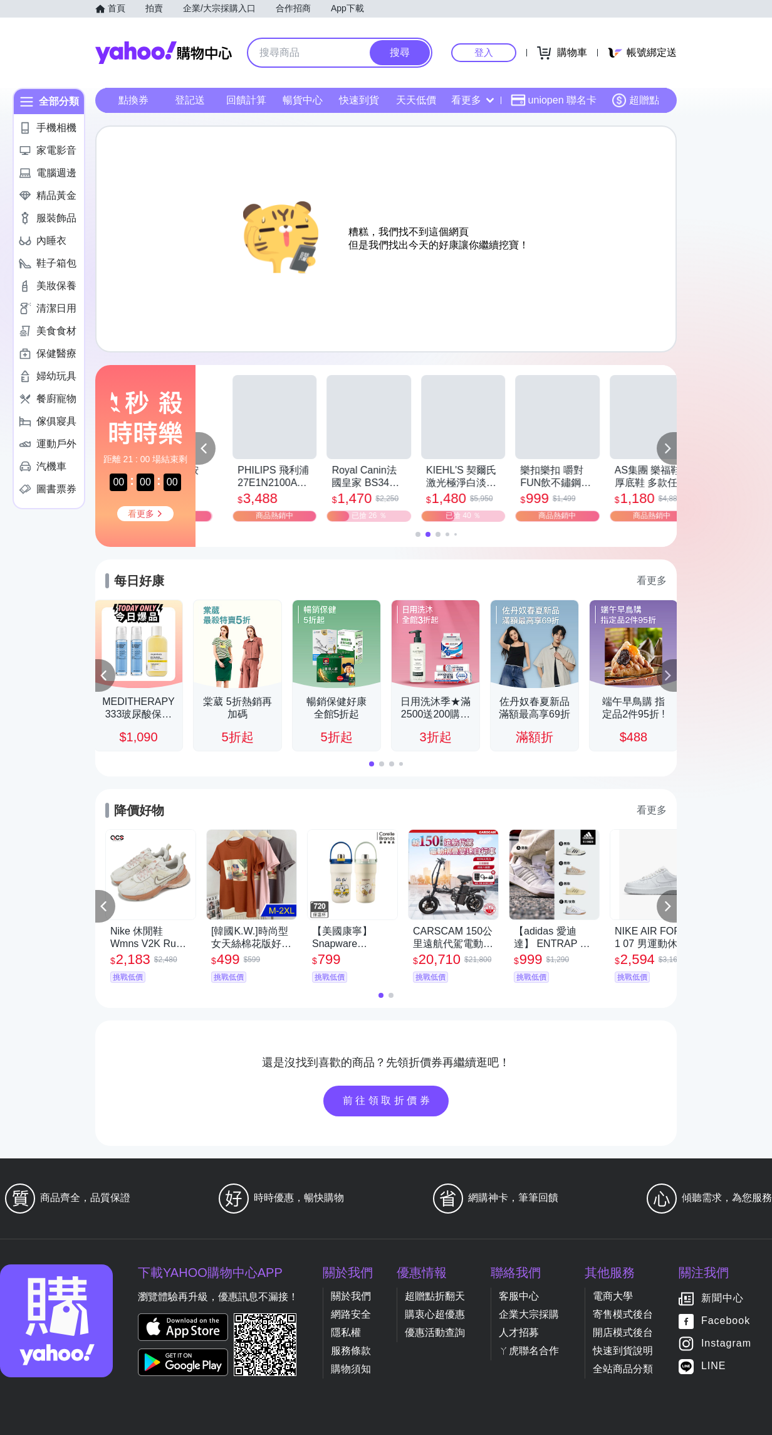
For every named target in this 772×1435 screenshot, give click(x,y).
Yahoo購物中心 (163, 53)
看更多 (472, 100)
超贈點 (635, 100)
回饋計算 (246, 100)
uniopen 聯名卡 (554, 100)
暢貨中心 (303, 100)
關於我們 (351, 1296)
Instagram (726, 1343)
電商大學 (613, 1296)
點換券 (133, 100)
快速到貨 (359, 100)
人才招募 (519, 1332)
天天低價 (416, 100)
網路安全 (351, 1314)
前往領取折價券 (388, 1100)
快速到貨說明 (623, 1350)
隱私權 (346, 1332)
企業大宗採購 (529, 1314)
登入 (483, 52)
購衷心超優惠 (435, 1314)
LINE (713, 1366)
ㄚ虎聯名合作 (529, 1350)
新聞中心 (722, 1298)
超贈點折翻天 (435, 1296)
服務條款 (351, 1350)
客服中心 (519, 1296)
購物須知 (351, 1369)
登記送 (190, 100)
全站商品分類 (623, 1369)
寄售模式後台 (623, 1314)
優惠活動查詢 (435, 1332)
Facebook (725, 1321)
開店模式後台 (623, 1332)
